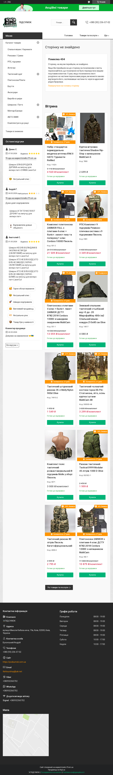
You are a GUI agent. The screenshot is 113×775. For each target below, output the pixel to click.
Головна (68, 35)
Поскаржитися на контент (51, 772)
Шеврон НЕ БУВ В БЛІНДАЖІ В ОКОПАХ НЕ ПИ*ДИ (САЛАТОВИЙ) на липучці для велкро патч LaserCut (23, 252)
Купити (60, 183)
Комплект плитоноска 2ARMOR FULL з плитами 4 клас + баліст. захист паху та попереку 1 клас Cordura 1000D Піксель (60, 233)
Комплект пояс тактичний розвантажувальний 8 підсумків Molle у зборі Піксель (59, 471)
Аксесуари (13, 92)
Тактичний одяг (15, 74)
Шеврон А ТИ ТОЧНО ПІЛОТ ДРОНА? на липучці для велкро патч (22, 214)
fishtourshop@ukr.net (12, 671)
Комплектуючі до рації (18, 123)
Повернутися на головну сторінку (63, 86)
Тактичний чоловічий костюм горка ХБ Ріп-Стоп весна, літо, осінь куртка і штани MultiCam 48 (92, 393)
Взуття (11, 86)
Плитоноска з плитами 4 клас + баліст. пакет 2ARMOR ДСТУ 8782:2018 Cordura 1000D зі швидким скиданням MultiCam (60, 314)
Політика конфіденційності (73, 772)
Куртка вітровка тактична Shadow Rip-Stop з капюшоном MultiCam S (91, 151)
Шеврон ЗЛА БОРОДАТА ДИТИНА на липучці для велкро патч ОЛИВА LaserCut (22, 167)
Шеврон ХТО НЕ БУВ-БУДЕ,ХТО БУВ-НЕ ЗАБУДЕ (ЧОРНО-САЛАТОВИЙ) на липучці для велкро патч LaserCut (23, 263)
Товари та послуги (88, 35)
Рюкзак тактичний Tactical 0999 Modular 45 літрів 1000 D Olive (91, 467)
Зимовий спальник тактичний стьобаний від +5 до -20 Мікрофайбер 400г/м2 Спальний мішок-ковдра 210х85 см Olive (92, 314)
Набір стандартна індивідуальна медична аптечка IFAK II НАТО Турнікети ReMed (60, 153)
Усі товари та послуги (57, 587)
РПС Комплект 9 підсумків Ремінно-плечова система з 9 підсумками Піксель (90, 229)
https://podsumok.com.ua (14, 662)
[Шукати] (73, 22)
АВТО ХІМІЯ (13, 117)
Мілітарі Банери (15, 111)
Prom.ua (70, 767)
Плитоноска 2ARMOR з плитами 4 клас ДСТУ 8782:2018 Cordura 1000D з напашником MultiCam (92, 546)
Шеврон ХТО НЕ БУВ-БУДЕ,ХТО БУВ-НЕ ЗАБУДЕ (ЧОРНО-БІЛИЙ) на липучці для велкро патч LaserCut (23, 275)
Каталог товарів (13, 43)
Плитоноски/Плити (16, 80)
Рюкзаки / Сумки (15, 55)
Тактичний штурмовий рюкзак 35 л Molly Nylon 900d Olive (60, 390)
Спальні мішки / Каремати (20, 49)
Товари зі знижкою (14, 131)
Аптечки (11, 68)
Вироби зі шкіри (15, 98)
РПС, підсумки (14, 62)
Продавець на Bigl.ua (56, 770)
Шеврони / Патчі (15, 105)
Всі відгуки (11, 345)
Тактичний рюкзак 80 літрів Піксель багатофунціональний (59, 542)
